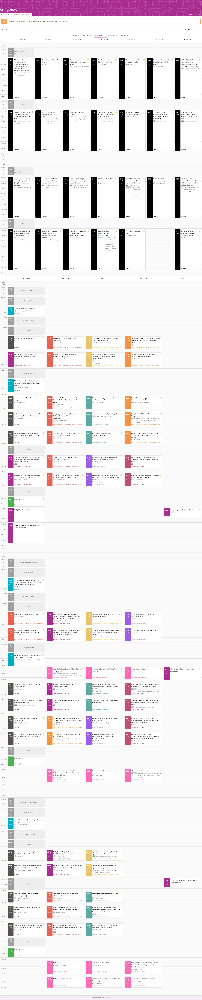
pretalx (98, 997)
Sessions (15, 14)
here (65, 21)
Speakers (26, 14)
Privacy (108, 997)
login (199, 14)
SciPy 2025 (8, 9)
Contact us (103, 997)
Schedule (5, 14)
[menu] (192, 14)
